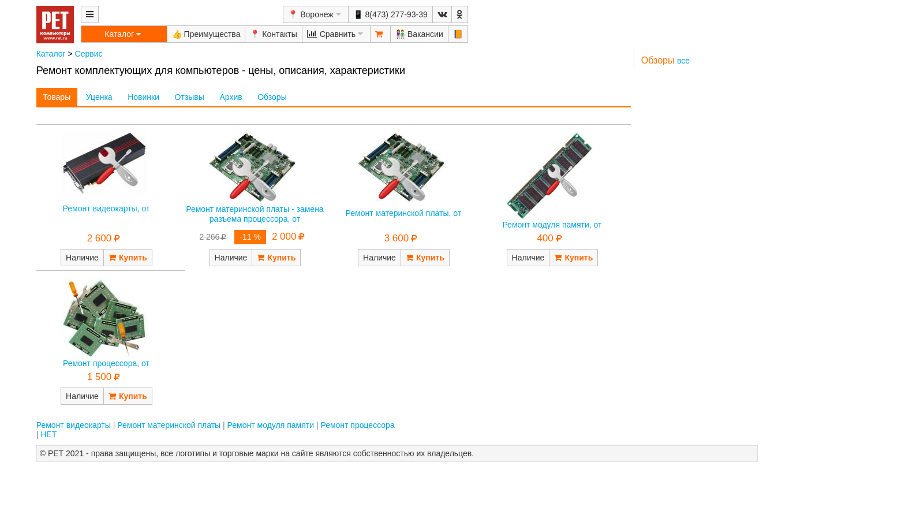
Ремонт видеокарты (73, 425)
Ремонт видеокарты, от (106, 208)
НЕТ (48, 434)
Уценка (99, 97)
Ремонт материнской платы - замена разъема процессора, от (255, 214)
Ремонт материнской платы (168, 425)
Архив (230, 97)
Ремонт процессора (357, 425)
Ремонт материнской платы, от (404, 213)
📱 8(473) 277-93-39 (390, 14)
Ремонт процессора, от (106, 363)
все (683, 60)
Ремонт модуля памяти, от (551, 224)
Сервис (89, 53)
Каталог (51, 53)
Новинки (143, 97)
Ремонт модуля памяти (270, 425)
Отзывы (189, 97)
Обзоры (272, 97)
